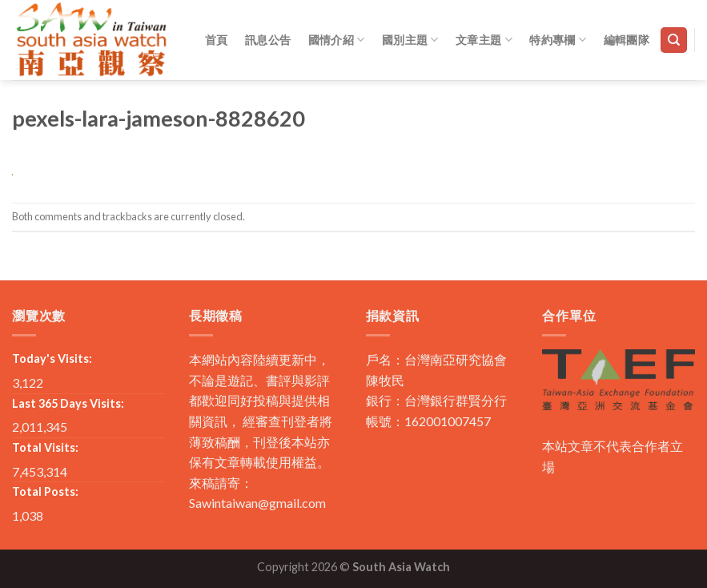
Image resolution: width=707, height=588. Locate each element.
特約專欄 (557, 39)
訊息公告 (268, 39)
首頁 (216, 39)
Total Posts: (45, 491)
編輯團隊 (626, 39)
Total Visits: (45, 447)
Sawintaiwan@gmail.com (257, 502)
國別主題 (410, 39)
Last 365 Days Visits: (68, 403)
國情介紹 (336, 39)
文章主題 (484, 39)
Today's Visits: (52, 358)
